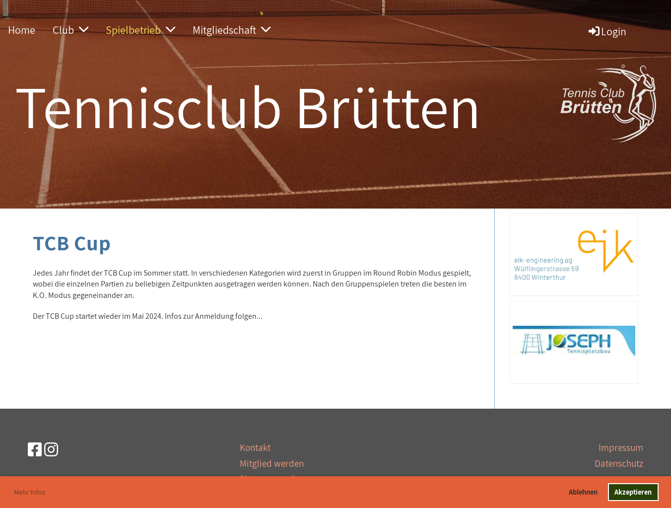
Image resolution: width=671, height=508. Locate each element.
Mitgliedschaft (231, 30)
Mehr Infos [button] (29, 492)
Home (21, 30)
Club (70, 30)
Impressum (621, 447)
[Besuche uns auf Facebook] (35, 449)
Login (606, 31)
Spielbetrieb (140, 30)
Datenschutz (619, 463)
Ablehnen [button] (583, 492)
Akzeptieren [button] (633, 492)
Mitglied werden (272, 463)
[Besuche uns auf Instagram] (51, 449)
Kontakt (255, 447)
